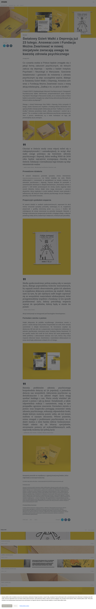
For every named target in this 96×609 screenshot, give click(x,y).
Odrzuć (15, 605)
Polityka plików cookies (24, 605)
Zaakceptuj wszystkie (7, 605)
